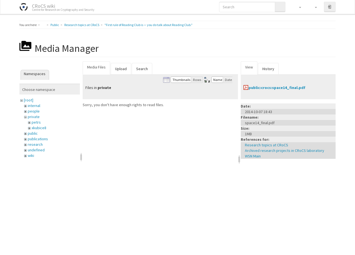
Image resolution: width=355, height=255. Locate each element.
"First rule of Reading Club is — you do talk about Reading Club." (148, 25)
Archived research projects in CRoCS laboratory (284, 150)
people (34, 111)
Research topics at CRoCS (81, 25)
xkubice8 (39, 127)
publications (38, 138)
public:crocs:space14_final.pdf (276, 87)
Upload (121, 68)
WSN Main (253, 156)
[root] (28, 100)
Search (142, 68)
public (33, 133)
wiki (31, 155)
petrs (36, 122)
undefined (36, 149)
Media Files (96, 67)
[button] (297, 7)
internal (34, 105)
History (268, 68)
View (249, 67)
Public (54, 25)
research (35, 144)
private (34, 116)
